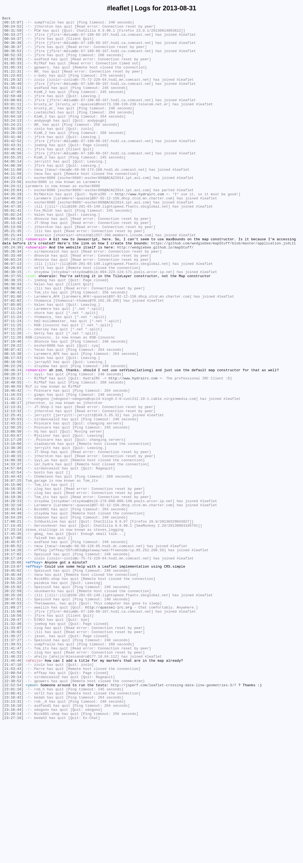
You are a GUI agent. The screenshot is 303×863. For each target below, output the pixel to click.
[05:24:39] (12, 293)
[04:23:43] (12, 210)
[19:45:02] (12, 681)
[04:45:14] (12, 239)
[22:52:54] (12, 819)
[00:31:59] (12, 33)
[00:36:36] (12, 48)
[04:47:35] (12, 244)
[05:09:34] (12, 259)
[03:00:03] (12, 117)
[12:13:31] (12, 485)
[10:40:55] (12, 455)
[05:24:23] (12, 283)
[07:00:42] (12, 347)
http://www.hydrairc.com (139, 229)
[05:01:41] (12, 249)
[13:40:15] (12, 539)
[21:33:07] (12, 750)
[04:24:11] (12, 220)
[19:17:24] (12, 666)
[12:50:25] (12, 509)
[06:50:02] (12, 342)
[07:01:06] (12, 352)
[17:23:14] (12, 632)
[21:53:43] (12, 799)
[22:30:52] (12, 814)
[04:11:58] (12, 205)
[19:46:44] (12, 686)
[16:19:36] (12, 588)
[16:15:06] (12, 578)
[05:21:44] (12, 279)
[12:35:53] (12, 500)
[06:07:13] (12, 313)
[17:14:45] (12, 627)
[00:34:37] (12, 43)
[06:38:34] (12, 337)
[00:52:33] (12, 63)
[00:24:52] (12, 28)
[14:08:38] (12, 549)
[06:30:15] (12, 323)
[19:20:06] (12, 671)
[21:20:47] (12, 740)
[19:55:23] (12, 696)
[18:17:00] (12, 642)
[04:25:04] (12, 225)
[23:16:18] (12, 843)
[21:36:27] (12, 760)
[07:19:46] (12, 406)
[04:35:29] (12, 229)
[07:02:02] (12, 357)
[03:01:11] (12, 121)
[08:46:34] (12, 441)
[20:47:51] (12, 716)
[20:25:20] (12, 711)
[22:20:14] (12, 809)
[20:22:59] (12, 706)
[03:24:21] (12, 146)
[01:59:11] (12, 102)
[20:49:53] (12, 720)
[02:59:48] (12, 112)
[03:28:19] (12, 156)
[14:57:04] (12, 558)
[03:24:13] (12, 141)
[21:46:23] (12, 784)
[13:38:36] (12, 534)
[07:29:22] (12, 411)
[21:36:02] (12, 755)
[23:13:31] (12, 838)
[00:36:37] (12, 53)
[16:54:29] (12, 617)
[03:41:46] (12, 161)
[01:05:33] (12, 72)
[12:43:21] (12, 504)
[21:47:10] (12, 794)
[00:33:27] (12, 38)
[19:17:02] (12, 662)
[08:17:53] (12, 426)
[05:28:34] (12, 298)
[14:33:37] (12, 554)
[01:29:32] (12, 92)
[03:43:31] (12, 171)
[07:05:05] (12, 362)
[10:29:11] (12, 450)
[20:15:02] (12, 701)
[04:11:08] (12, 200)
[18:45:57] (12, 647)
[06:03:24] (12, 308)
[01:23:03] (12, 87)
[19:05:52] (12, 652)
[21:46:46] (12, 789)
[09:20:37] (12, 446)
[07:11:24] (12, 367)
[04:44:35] (12, 234)
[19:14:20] (12, 657)
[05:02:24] (12, 254)
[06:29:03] (12, 318)
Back (6, 18)
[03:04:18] (12, 136)
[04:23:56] (12, 215)
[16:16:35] (12, 583)
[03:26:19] (12, 151)
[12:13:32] (12, 490)
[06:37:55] (12, 328)
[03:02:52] (12, 131)
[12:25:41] (12, 495)
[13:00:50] (12, 514)
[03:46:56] (12, 180)
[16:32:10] (12, 603)
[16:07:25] (12, 573)
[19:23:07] (12, 676)
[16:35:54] (12, 608)
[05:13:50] (12, 269)
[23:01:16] (12, 824)
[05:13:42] (12, 264)
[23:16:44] (12, 848)
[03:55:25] (12, 185)
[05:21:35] (12, 274)
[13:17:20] (12, 524)
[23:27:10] (12, 858)
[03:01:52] (12, 126)
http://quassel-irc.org (108, 725)
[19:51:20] (12, 691)
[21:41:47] (12, 774)
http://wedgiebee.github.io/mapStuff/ (155, 293)
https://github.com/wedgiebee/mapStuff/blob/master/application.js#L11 (223, 288)
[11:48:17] (12, 480)
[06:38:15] (12, 333)
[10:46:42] (12, 465)
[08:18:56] (12, 431)
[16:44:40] (12, 612)
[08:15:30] (12, 421)
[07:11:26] (12, 396)
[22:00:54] (12, 804)
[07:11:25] (12, 387)
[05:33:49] (12, 303)
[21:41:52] (12, 779)
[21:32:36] (12, 745)
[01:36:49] (12, 97)
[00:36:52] (12, 58)
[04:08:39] (12, 195)
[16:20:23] (12, 598)
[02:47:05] (12, 107)
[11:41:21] (12, 475)
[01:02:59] (12, 67)
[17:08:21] (12, 622)
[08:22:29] (12, 436)
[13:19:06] (12, 529)
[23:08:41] (12, 828)
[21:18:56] (12, 735)
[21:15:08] (12, 730)
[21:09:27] (12, 725)
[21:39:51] (12, 770)
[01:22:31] (12, 82)
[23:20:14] (12, 853)
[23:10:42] (12, 833)
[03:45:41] (12, 175)
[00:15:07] (12, 23)
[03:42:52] (12, 166)
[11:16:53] (12, 470)
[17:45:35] (12, 637)
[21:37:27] (12, 765)
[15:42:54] (12, 563)
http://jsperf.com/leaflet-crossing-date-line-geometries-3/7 (173, 819)
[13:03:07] (12, 519)
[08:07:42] (12, 416)
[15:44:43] (12, 568)
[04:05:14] (12, 190)
